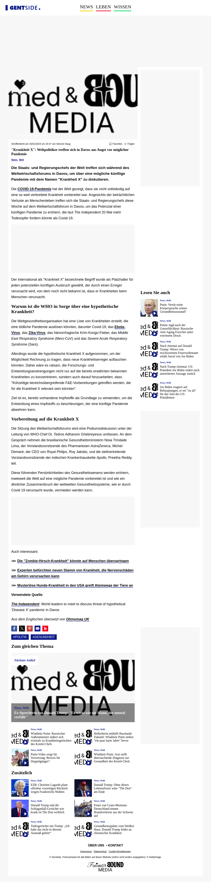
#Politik (20, 637)
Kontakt (115, 845)
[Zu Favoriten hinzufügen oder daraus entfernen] (115, 144)
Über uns (96, 845)
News (86, 6)
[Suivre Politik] (129, 144)
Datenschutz (100, 851)
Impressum (86, 851)
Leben (103, 6)
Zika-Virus (37, 333)
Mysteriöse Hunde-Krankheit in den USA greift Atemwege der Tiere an (75, 585)
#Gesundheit (44, 637)
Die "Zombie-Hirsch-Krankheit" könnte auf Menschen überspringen (73, 561)
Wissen (122, 6)
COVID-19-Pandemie (34, 189)
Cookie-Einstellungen (120, 851)
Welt (21, 159)
